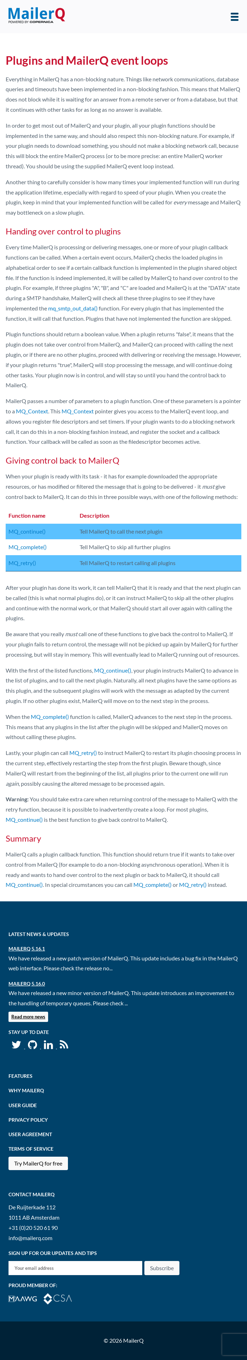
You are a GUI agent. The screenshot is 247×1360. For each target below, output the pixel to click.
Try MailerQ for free (38, 1163)
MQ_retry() (22, 562)
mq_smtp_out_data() (73, 308)
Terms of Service (30, 1149)
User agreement (30, 1134)
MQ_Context (32, 411)
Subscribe (162, 1268)
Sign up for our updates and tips (52, 1253)
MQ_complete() (27, 547)
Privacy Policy (28, 1120)
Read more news (28, 1016)
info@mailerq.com (30, 1237)
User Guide (22, 1105)
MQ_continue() (27, 531)
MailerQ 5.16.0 (26, 984)
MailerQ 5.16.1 (26, 949)
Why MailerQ (26, 1090)
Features (20, 1076)
